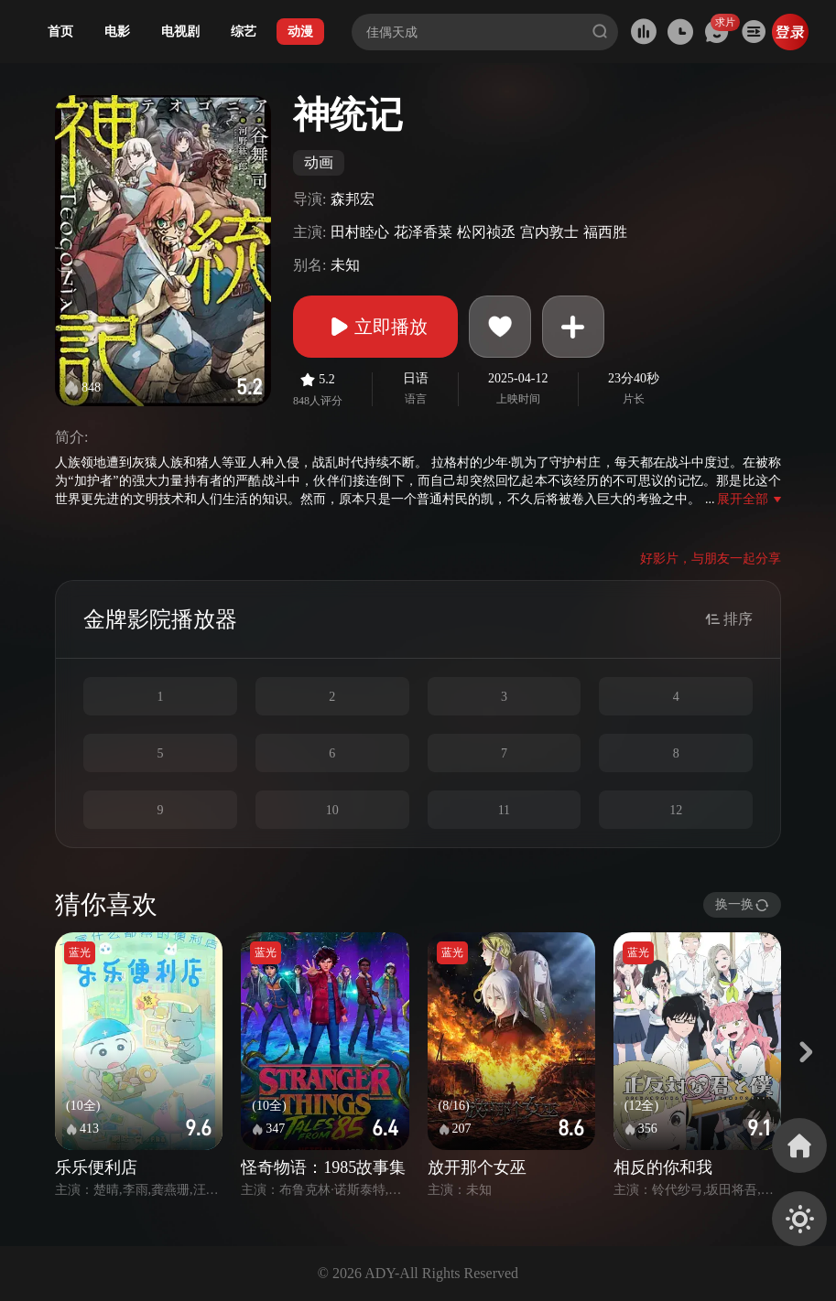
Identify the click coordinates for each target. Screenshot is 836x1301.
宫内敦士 (549, 232)
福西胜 (605, 232)
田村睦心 (360, 232)
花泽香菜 (423, 232)
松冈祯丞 (486, 232)
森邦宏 (353, 199)
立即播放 (375, 326)
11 (504, 810)
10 (332, 810)
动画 (318, 162)
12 (675, 810)
